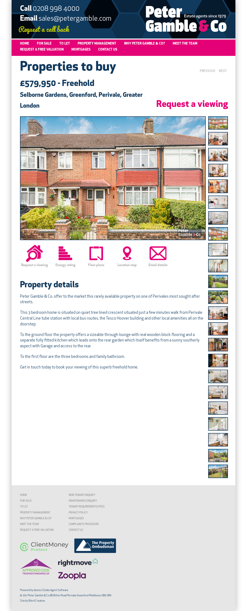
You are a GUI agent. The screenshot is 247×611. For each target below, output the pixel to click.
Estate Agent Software (55, 590)
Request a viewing (192, 104)
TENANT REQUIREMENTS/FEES (87, 507)
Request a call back (44, 29)
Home (24, 44)
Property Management (97, 44)
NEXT (223, 71)
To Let (64, 44)
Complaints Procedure (84, 524)
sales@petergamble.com (75, 18)
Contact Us (107, 50)
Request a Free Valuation (42, 50)
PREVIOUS (207, 71)
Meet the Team (185, 44)
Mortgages (80, 50)
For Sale (44, 44)
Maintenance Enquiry (83, 501)
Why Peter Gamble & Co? (144, 44)
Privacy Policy (78, 513)
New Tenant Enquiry (82, 495)
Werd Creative (36, 601)
